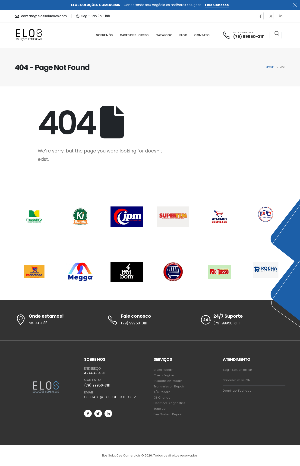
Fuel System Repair (168, 414)
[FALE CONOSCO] (243, 35)
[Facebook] (260, 16)
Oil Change (162, 397)
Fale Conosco (217, 5)
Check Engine (164, 375)
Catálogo (163, 35)
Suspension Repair (168, 381)
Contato (202, 35)
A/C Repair (162, 392)
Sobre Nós (104, 35)
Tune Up (160, 409)
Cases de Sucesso (134, 35)
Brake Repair (163, 370)
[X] (270, 16)
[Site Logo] (29, 35)
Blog (183, 35)
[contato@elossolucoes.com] (41, 16)
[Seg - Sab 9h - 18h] (93, 16)
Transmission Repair (169, 386)
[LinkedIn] (281, 16)
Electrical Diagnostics (169, 403)
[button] (277, 33)
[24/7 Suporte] (242, 320)
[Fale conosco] (150, 320)
